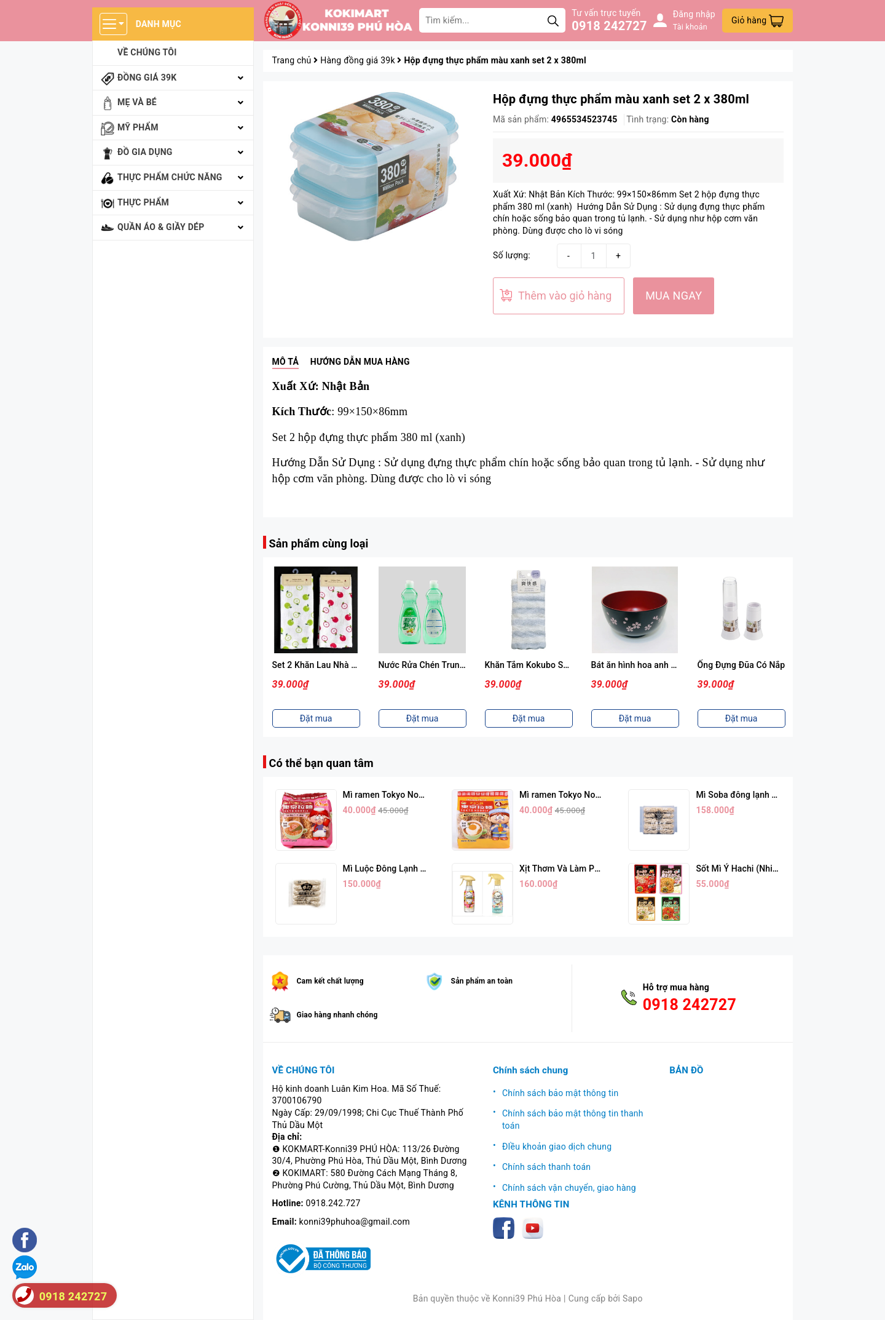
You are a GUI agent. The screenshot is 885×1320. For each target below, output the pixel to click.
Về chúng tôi (147, 52)
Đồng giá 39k (146, 77)
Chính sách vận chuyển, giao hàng (569, 1188)
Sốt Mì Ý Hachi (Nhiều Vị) (745, 868)
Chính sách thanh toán (546, 1167)
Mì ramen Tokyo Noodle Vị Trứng (583, 795)
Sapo (633, 1298)
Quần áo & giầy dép (161, 227)
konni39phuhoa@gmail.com (354, 1222)
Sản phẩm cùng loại (319, 543)
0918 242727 (609, 25)
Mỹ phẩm (138, 127)
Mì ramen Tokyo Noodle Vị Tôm (404, 795)
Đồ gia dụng (145, 152)
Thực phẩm (143, 202)
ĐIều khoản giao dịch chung (557, 1146)
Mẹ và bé (137, 102)
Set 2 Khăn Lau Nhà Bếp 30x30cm (338, 665)
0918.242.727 (333, 1203)
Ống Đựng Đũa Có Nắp (741, 665)
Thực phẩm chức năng (169, 177)
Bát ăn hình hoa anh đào (638, 665)
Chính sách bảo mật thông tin (560, 1093)
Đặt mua (316, 718)
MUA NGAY (673, 295)
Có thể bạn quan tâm (321, 763)
